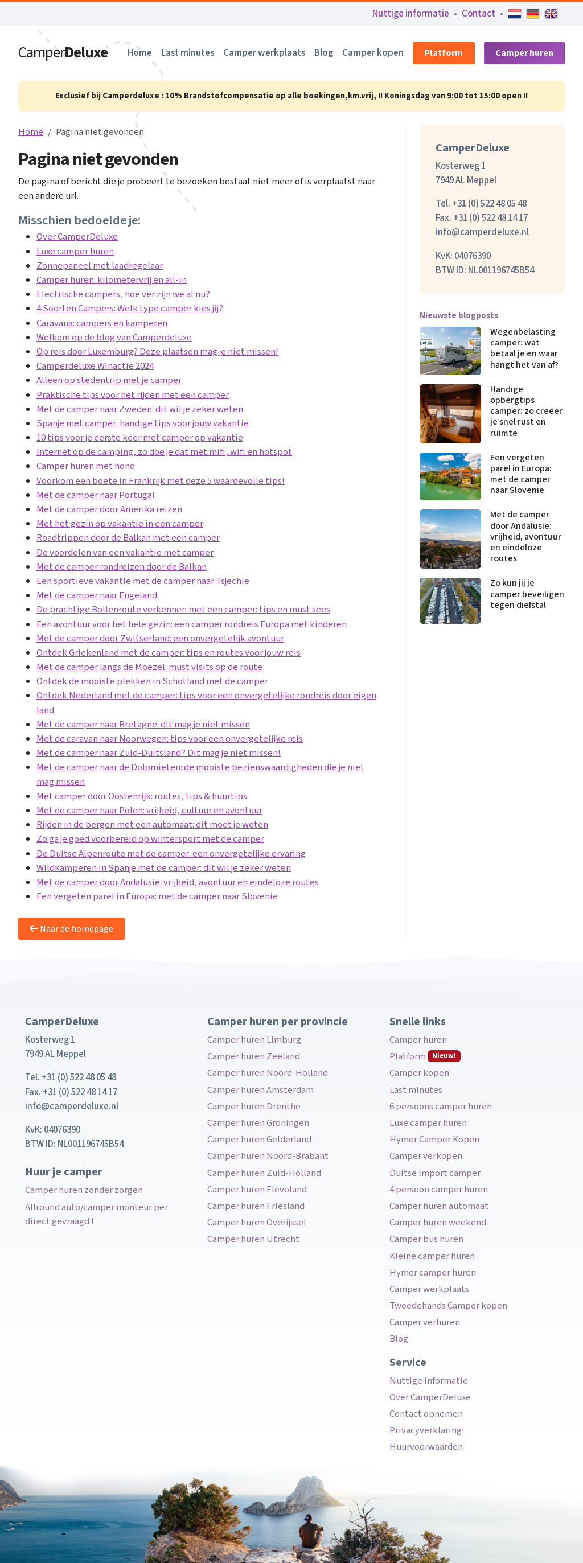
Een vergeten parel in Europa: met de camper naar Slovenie (157, 896)
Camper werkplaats (264, 53)
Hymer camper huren (432, 1273)
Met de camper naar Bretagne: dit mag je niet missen (143, 724)
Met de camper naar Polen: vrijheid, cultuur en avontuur (149, 810)
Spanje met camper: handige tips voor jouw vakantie (142, 423)
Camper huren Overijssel (256, 1222)
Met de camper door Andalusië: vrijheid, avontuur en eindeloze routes (177, 882)
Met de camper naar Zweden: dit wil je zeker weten (139, 409)
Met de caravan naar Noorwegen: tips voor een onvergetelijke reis (169, 739)
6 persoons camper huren (440, 1106)
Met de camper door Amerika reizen (109, 509)
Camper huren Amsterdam (260, 1090)
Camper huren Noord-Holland (267, 1073)
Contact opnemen (426, 1414)
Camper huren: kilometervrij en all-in (111, 280)
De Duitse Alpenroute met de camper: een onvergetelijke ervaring (171, 854)
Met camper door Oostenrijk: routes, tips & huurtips (141, 796)
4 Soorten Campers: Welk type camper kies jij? (129, 308)
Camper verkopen (425, 1156)
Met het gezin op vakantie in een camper (119, 523)
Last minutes (187, 53)
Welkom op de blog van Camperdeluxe (114, 337)
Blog (323, 53)
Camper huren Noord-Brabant (268, 1156)
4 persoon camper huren (438, 1189)
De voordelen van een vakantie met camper (125, 553)
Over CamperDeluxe (77, 237)
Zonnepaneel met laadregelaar (99, 266)
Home (140, 53)
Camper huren (524, 53)
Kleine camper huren (432, 1256)
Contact (478, 13)
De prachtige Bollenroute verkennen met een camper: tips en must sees (183, 609)
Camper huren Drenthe (254, 1106)
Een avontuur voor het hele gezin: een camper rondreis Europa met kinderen (191, 624)
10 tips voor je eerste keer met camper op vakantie (139, 438)
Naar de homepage (71, 929)
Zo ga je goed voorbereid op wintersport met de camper (150, 839)
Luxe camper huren (75, 251)
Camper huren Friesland (256, 1206)
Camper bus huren (426, 1239)
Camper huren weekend (437, 1222)
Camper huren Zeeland (253, 1056)
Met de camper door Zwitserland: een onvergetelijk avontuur (160, 638)
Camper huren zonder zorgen (84, 1190)
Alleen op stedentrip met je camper (109, 380)
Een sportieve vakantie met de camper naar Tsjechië (142, 581)
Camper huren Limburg (254, 1040)
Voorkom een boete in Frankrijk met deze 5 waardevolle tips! (160, 481)
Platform (443, 53)
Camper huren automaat (438, 1206)
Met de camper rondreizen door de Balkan (121, 567)
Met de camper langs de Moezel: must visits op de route (149, 667)
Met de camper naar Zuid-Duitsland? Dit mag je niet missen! (158, 753)
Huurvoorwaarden (426, 1447)
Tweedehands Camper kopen (448, 1306)
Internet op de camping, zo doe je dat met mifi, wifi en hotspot (164, 452)
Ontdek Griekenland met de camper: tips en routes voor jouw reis (168, 653)
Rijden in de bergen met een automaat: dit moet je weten (152, 825)
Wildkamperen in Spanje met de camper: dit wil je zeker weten (163, 868)
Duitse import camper (435, 1173)
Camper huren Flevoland (257, 1189)
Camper (63, 53)
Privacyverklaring (425, 1430)
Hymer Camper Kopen (434, 1139)
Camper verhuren (424, 1322)
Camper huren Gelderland (259, 1139)
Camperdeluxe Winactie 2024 (95, 366)
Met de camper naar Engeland (96, 595)
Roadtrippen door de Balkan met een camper (128, 538)
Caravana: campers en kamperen (101, 323)
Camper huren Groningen (258, 1123)
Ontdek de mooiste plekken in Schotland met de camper (152, 681)
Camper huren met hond (85, 466)
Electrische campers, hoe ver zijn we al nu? (123, 294)
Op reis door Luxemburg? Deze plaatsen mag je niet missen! (157, 352)
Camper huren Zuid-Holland (264, 1173)
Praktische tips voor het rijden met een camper (132, 395)
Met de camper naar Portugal (95, 495)
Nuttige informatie (410, 13)
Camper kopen (373, 53)
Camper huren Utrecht (253, 1239)
